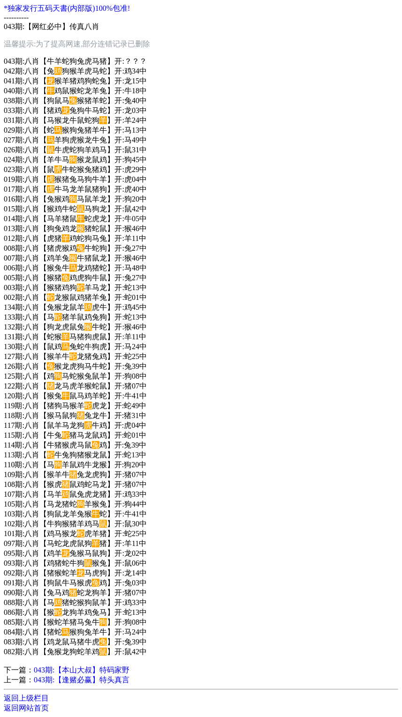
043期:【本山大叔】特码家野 (81, 670)
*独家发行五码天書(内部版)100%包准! (67, 8)
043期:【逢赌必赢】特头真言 (81, 680)
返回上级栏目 (26, 698)
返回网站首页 (26, 708)
